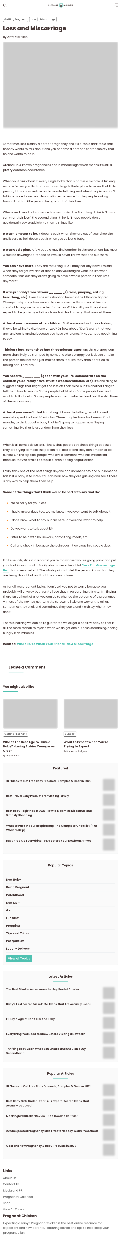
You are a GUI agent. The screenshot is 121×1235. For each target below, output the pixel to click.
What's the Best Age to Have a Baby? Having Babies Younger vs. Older (29, 746)
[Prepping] (60, 926)
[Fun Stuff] (60, 918)
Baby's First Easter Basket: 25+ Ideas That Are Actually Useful (48, 1004)
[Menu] (116, 5)
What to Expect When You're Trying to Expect (86, 744)
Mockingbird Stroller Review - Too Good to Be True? (42, 1116)
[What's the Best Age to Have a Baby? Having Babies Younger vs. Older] (30, 714)
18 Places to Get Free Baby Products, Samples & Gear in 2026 (48, 781)
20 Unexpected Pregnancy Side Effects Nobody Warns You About (52, 1131)
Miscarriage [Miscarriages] (47, 19)
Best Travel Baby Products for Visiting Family (37, 796)
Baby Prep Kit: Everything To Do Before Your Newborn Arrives (48, 841)
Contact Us (11, 1184)
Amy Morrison (17, 37)
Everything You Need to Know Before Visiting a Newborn (45, 1034)
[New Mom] (60, 903)
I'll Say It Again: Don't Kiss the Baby (30, 1019)
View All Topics (19, 958)
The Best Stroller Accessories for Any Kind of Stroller (42, 989)
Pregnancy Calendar (18, 1197)
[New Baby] (60, 880)
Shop (6, 1203)
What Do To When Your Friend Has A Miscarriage (55, 644)
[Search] (5, 5)
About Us (9, 1178)
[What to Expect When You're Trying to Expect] (91, 714)
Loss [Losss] (33, 19)
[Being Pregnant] (60, 887)
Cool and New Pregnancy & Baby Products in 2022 (41, 1146)
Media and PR (13, 1190)
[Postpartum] (60, 941)
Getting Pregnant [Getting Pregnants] (15, 19)
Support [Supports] (70, 733)
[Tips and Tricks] (60, 933)
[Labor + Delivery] (60, 949)
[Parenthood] (60, 895)
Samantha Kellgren (76, 751)
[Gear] (60, 910)
